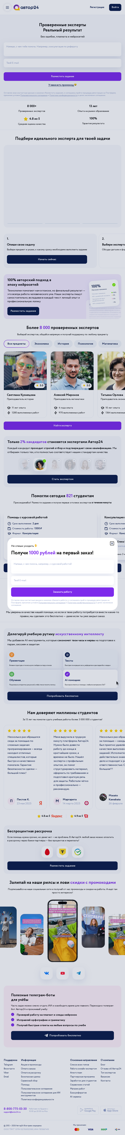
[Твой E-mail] (62, 580)
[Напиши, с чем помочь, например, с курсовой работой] (62, 567)
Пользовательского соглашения (52, 602)
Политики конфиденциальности (81, 602)
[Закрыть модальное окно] (112, 543)
